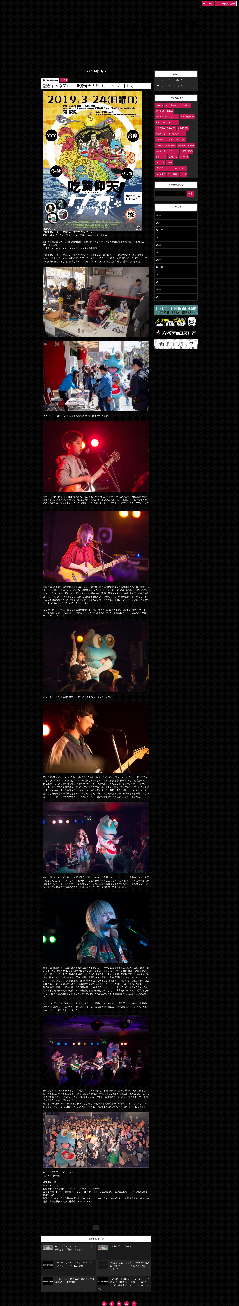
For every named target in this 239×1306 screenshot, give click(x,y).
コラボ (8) (183, 157)
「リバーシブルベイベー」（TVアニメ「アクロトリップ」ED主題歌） (67, 1265)
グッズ (184, 174)
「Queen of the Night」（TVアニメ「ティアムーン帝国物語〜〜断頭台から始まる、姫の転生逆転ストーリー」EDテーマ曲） (123, 1283)
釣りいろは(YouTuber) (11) (167, 122)
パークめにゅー (226, 3)
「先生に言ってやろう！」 (116, 1248)
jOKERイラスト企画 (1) (166, 145)
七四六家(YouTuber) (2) (165, 128)
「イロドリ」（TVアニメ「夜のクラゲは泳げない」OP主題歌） (68, 1281)
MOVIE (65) (183, 128)
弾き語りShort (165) (164, 111)
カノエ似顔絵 (173, 174)
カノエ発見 (160, 174)
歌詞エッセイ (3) (163, 134)
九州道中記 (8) (187, 151)
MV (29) (159, 105)
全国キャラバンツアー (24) (167, 151)
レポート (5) (161, 157)
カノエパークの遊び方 (172, 80)
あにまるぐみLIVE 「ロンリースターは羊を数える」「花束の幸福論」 (68, 1248)
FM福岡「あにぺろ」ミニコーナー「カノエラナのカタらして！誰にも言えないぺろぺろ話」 (123, 1265)
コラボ (64, 80)
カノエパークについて (172, 86)
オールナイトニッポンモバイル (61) (170, 140)
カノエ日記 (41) (187, 117)
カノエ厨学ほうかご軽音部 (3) (177, 105)
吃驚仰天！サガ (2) (186, 145)
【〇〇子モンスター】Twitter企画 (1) (171, 168)
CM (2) (170, 162)
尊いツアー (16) (178, 134)
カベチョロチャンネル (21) (167, 117)
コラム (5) (160, 162)
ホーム (208, 3)
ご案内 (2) (173, 157)
